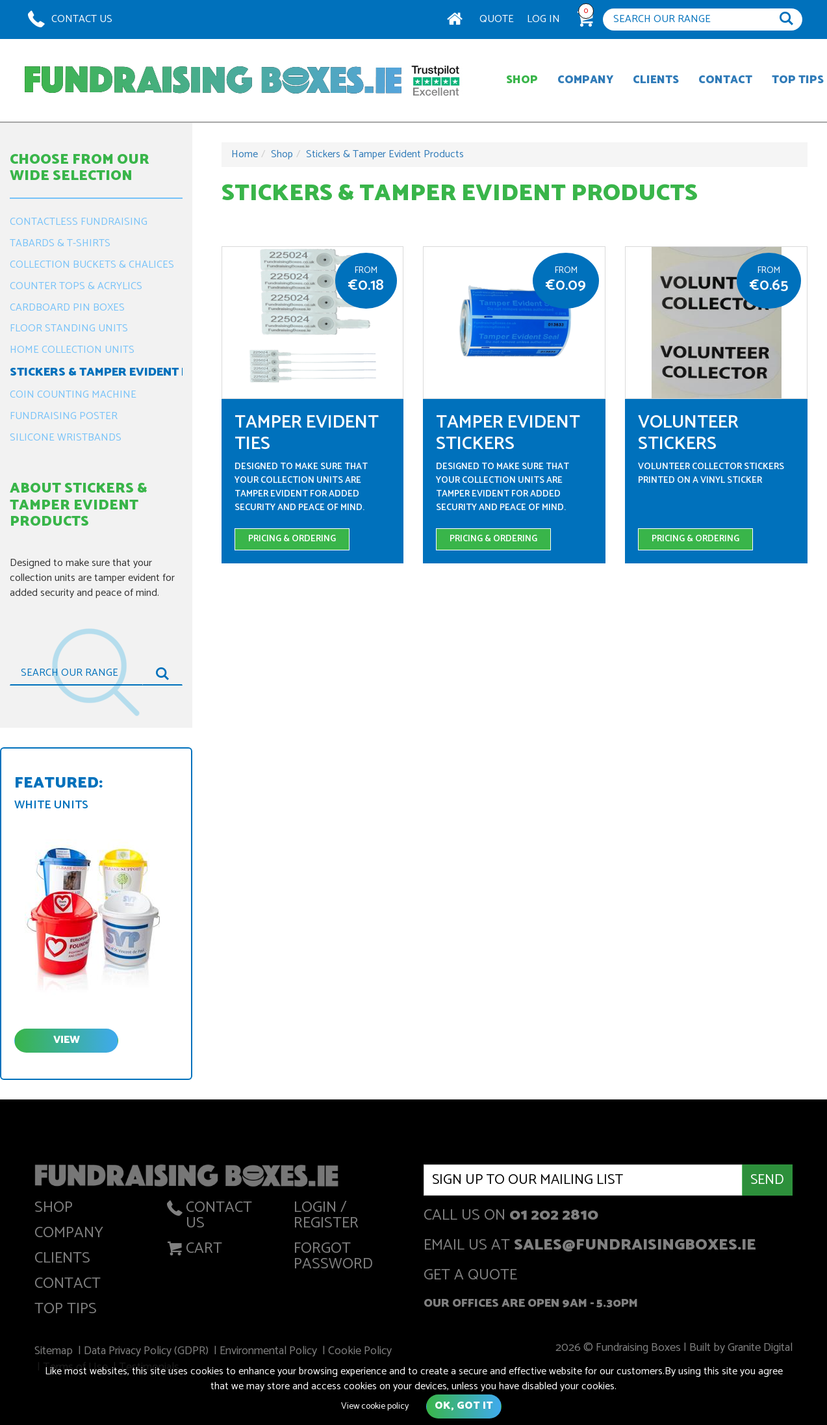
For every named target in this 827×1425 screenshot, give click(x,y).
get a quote (470, 1276)
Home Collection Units (72, 350)
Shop (522, 80)
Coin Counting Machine (73, 395)
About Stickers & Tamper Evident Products (78, 505)
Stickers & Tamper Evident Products (96, 372)
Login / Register (326, 1218)
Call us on (511, 1216)
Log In (543, 19)
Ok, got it (464, 1406)
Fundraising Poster (64, 416)
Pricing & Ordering (292, 539)
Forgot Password (333, 1259)
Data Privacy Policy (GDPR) (148, 1352)
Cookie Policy (360, 1352)
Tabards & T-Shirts (60, 243)
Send (767, 1180)
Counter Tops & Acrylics (76, 286)
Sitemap (56, 1352)
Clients (656, 80)
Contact (725, 80)
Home (244, 154)
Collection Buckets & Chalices (92, 265)
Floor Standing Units (69, 328)
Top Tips (65, 1312)
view (66, 1040)
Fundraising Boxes (213, 80)
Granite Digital (756, 1349)
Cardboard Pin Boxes (67, 307)
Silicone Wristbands (65, 437)
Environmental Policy (270, 1352)
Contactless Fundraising (78, 222)
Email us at (590, 1246)
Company (585, 80)
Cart (193, 1251)
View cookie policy (375, 1406)
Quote (496, 19)
